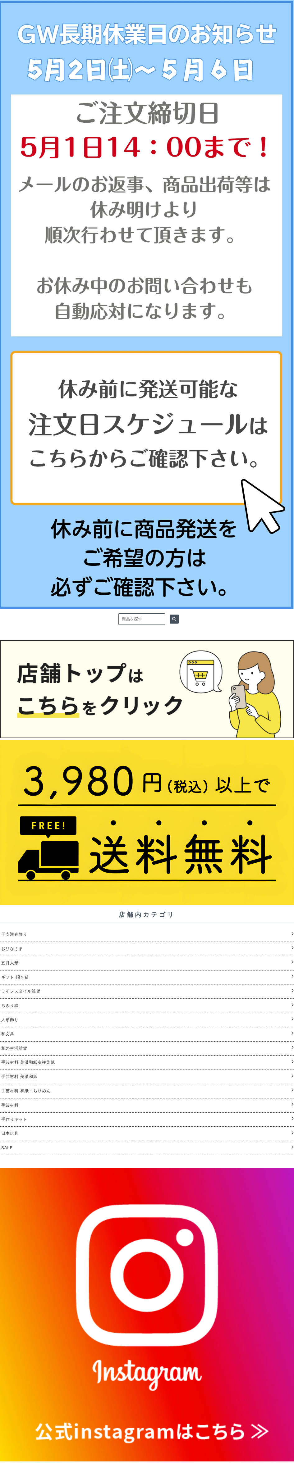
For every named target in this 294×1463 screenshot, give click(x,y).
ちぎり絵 (10, 1005)
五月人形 (10, 963)
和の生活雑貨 (14, 1048)
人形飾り (10, 1019)
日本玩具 (10, 1133)
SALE (7, 1147)
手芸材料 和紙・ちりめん (26, 1090)
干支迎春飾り (14, 934)
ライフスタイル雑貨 (20, 991)
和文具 (7, 1034)
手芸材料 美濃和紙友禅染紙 (28, 1062)
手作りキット (14, 1119)
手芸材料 (10, 1105)
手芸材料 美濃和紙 (19, 1076)
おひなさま (12, 948)
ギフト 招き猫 (15, 977)
